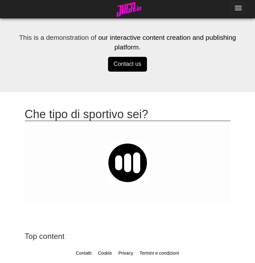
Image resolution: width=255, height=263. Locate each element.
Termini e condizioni (159, 253)
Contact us (127, 64)
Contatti (83, 253)
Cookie (105, 253)
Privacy (125, 253)
